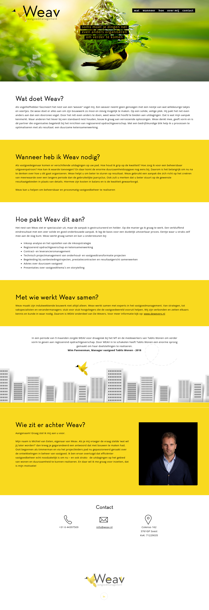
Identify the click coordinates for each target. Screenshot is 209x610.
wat (136, 10)
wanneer (149, 10)
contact (188, 10)
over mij (173, 10)
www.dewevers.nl (154, 313)
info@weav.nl (104, 527)
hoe (161, 10)
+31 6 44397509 (69, 527)
